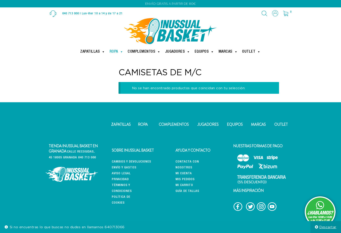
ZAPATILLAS (120, 124)
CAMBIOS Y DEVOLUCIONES (131, 161)
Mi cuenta (184, 173)
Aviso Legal (121, 173)
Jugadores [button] (177, 52)
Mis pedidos (185, 179)
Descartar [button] (327, 227)
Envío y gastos (124, 167)
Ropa (117, 52)
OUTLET (281, 124)
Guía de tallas (187, 191)
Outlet (251, 52)
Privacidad (120, 179)
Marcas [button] (228, 52)
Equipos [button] (204, 52)
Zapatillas (92, 52)
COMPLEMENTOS (174, 124)
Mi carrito (184, 185)
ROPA (143, 124)
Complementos (144, 52)
